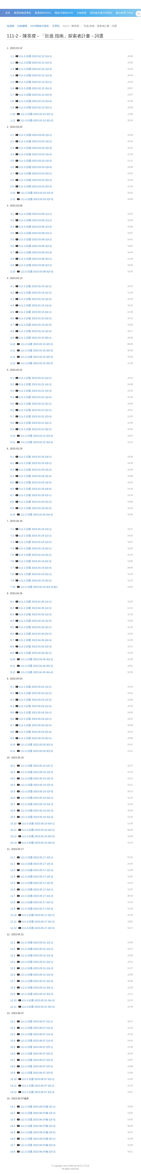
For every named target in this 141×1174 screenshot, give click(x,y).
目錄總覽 (22, 25)
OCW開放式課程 (39, 25)
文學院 (55, 25)
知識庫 (10, 25)
